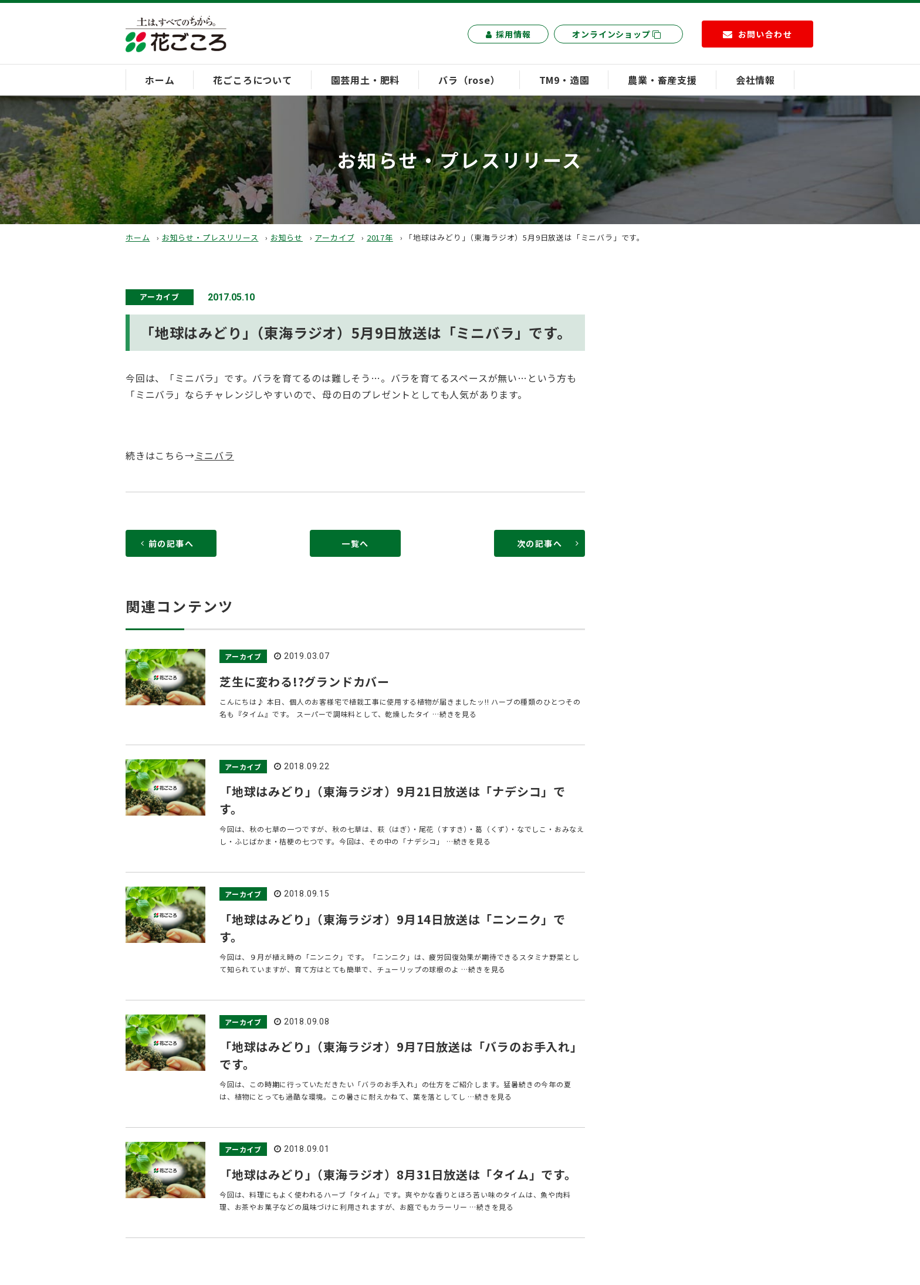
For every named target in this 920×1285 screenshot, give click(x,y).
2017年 (380, 237)
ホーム (159, 80)
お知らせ (286, 237)
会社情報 (755, 80)
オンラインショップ (616, 34)
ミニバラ (214, 455)
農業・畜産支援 (662, 80)
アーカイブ (334, 237)
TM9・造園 (564, 80)
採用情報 (508, 34)
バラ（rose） (469, 80)
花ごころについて (252, 80)
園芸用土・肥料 (365, 80)
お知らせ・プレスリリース (210, 237)
